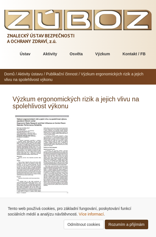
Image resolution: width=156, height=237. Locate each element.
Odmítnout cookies (83, 224)
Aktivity (50, 54)
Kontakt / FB (133, 54)
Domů (9, 74)
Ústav (25, 54)
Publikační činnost (61, 74)
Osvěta (76, 54)
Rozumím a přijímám (126, 224)
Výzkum (102, 54)
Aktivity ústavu (30, 74)
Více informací (91, 214)
